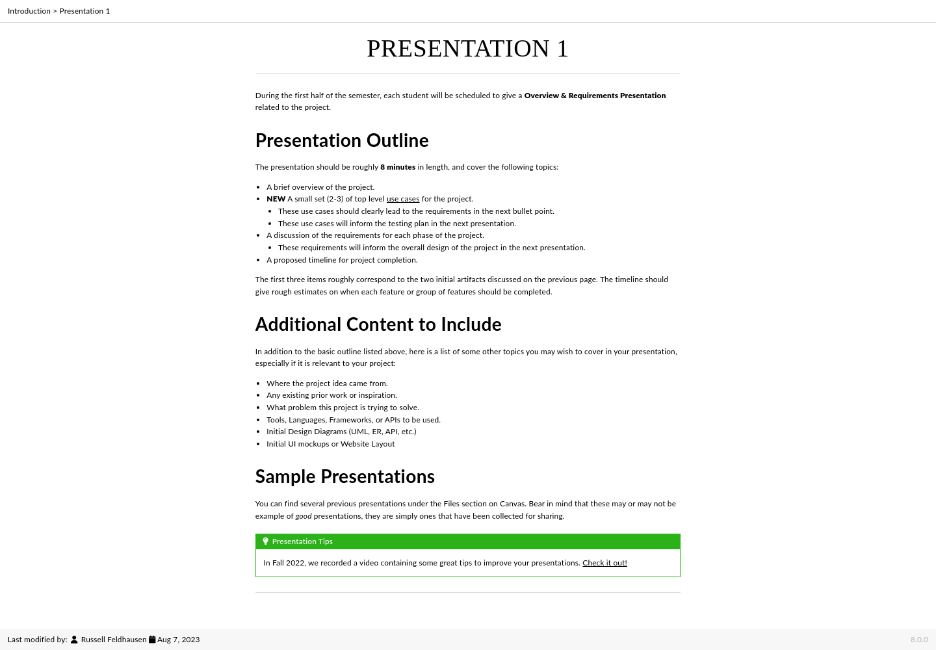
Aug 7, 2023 (178, 639)
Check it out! (604, 562)
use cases (403, 198)
